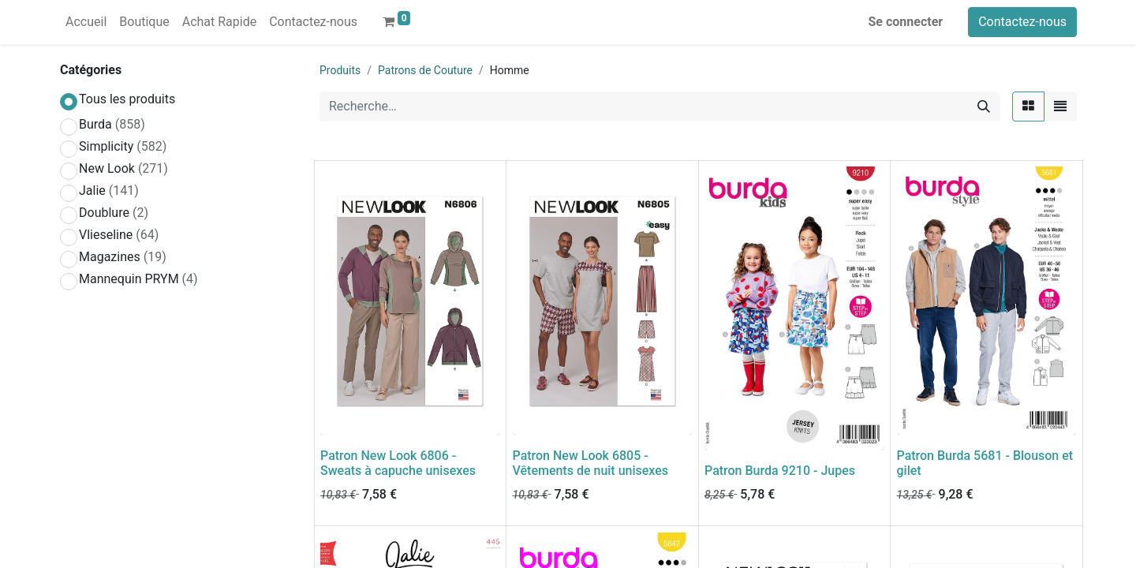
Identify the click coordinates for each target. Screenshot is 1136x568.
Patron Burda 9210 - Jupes (779, 470)
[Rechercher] (983, 106)
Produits (340, 70)
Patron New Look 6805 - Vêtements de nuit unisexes (591, 463)
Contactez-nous (1022, 21)
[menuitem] (86, 22)
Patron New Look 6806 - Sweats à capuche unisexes (398, 463)
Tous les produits (127, 99)
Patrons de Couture (425, 70)
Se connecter (906, 21)
